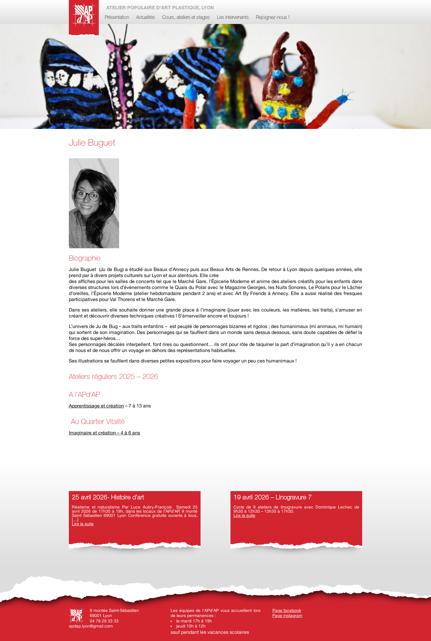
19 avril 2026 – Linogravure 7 (272, 498)
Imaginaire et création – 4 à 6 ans (104, 432)
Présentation (117, 18)
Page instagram (287, 615)
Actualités (145, 18)
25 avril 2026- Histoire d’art (108, 498)
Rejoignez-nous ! (272, 18)
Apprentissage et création (96, 405)
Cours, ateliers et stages (186, 18)
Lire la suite (83, 523)
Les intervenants (233, 18)
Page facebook (286, 610)
